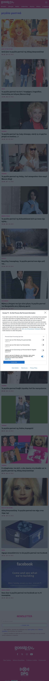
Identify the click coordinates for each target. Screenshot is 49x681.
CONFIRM (14, 362)
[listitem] (24, 336)
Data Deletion (15, 368)
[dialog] (24, 340)
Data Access (24, 368)
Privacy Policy (33, 368)
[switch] (42, 340)
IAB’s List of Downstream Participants (31, 329)
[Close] (45, 313)
